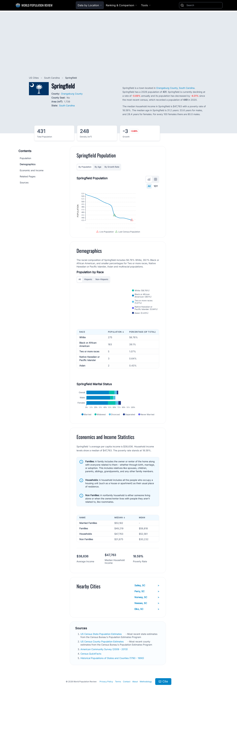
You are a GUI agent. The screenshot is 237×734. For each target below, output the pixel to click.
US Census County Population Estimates (102, 669)
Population (25, 158)
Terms (118, 709)
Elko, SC (146, 637)
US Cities (34, 77)
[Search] (203, 5)
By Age (98, 167)
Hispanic (88, 295)
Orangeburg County (72, 93)
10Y (156, 186)
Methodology (146, 709)
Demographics (27, 164)
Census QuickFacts (91, 681)
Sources (24, 182)
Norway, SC (146, 625)
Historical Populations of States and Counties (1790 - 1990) (112, 686)
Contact (126, 709)
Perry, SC (146, 619)
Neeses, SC (146, 631)
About (135, 709)
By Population (85, 167)
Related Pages (27, 176)
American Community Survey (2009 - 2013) (104, 677)
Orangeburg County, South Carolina (175, 88)
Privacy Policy (106, 709)
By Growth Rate (112, 167)
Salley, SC (146, 613)
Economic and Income (31, 170)
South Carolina (52, 77)
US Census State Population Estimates (101, 662)
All (149, 186)
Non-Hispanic (101, 295)
